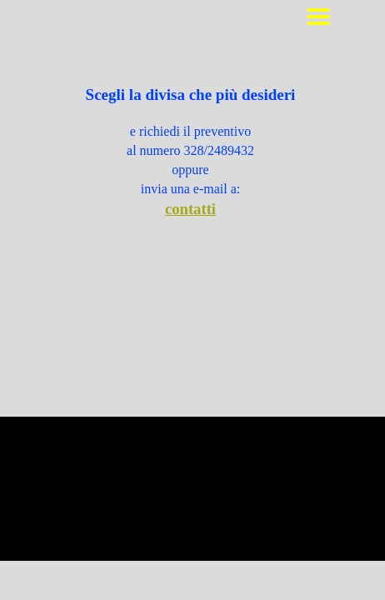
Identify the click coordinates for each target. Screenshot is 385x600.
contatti (190, 209)
